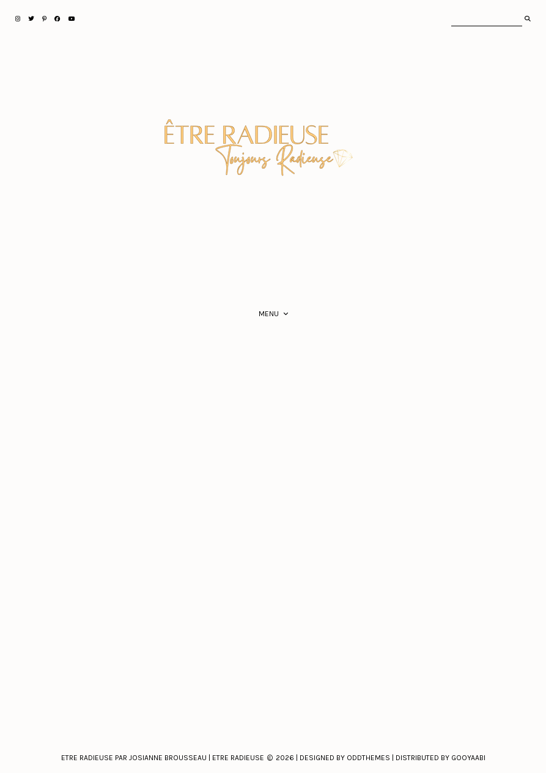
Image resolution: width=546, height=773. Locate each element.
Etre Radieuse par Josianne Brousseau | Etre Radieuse (162, 757)
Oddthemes (368, 757)
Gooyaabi (468, 757)
